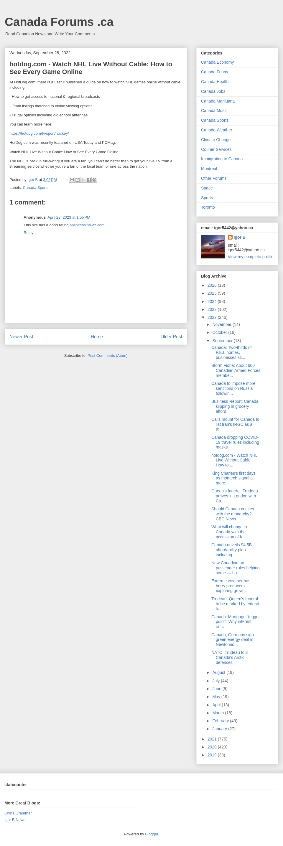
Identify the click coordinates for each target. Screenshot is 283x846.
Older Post (171, 336)
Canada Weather (216, 130)
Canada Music (214, 110)
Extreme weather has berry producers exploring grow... (230, 585)
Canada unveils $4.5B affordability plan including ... (231, 549)
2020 (213, 747)
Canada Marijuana (218, 101)
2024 (213, 301)
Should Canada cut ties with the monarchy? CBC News (232, 514)
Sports (207, 197)
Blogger (151, 834)
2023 (213, 309)
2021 (213, 739)
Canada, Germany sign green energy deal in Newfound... (232, 639)
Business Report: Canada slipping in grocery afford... (235, 406)
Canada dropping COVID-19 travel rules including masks (235, 442)
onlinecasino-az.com (87, 225)
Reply (28, 232)
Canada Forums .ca (59, 21)
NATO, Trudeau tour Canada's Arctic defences (229, 657)
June (217, 688)
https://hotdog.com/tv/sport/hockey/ (39, 133)
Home (97, 336)
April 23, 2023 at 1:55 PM (68, 217)
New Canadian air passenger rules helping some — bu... (235, 567)
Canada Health (214, 81)
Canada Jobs (213, 91)
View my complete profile (251, 256)
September (222, 340)
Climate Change (216, 139)
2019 (213, 755)
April (217, 704)
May (216, 696)
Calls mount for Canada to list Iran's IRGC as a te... (235, 424)
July (216, 680)
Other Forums (213, 178)
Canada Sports (36, 187)
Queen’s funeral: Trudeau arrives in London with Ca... (234, 496)
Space (207, 188)
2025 (213, 293)
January (220, 728)
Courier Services (216, 149)
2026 (213, 285)
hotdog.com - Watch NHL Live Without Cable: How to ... (234, 460)
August (219, 672)
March (218, 712)
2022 (213, 317)
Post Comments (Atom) (107, 355)
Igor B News (14, 819)
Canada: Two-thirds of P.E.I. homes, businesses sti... (231, 352)
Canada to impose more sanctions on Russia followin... (233, 388)
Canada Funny (214, 72)
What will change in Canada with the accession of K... (229, 532)
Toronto (208, 207)
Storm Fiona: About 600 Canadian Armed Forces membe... (235, 370)
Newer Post (21, 336)
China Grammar (18, 813)
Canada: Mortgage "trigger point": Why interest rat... (235, 621)
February (221, 720)
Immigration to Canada (222, 158)
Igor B (240, 237)
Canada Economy (217, 62)
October (220, 332)
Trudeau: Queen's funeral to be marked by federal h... (235, 603)
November (222, 324)
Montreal (209, 168)
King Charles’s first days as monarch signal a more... (233, 478)
